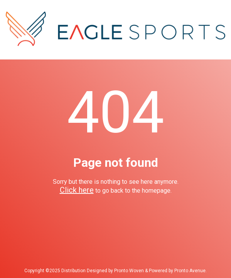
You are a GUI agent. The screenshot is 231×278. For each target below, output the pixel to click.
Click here (77, 190)
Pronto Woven (129, 270)
